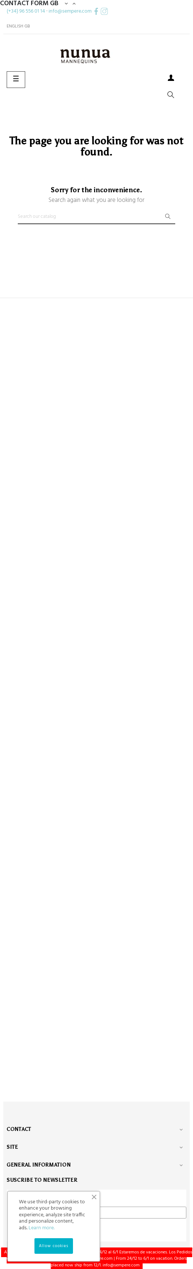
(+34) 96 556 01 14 (26, 11)
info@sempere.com (70, 11)
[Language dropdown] (18, 26)
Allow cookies (54, 1246)
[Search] (96, 216)
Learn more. (41, 1228)
